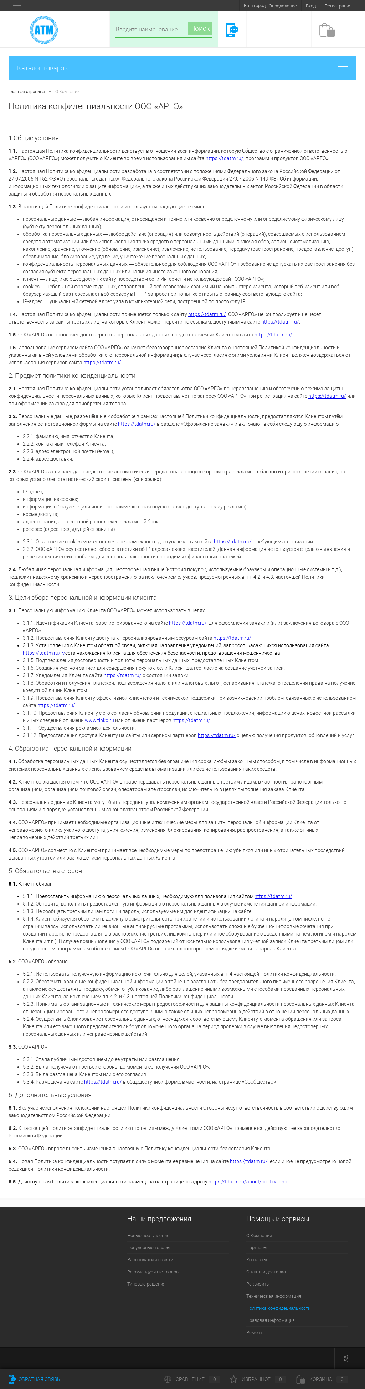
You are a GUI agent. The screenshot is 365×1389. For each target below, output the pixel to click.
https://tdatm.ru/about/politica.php (248, 1182)
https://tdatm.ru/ (224, 158)
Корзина (322, 1379)
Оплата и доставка (266, 1271)
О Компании (259, 1235)
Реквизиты (258, 1284)
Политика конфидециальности (278, 1308)
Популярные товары (148, 1247)
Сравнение (192, 1379)
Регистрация (338, 6)
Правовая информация (270, 1320)
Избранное (258, 1379)
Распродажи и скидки (150, 1259)
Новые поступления (148, 1235)
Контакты (256, 1259)
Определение (283, 6)
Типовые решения (146, 1284)
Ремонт (254, 1332)
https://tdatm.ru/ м (44, 653)
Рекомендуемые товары (153, 1271)
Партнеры (256, 1247)
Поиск (200, 28)
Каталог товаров (182, 68)
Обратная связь (34, 1379)
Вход (311, 6)
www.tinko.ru (99, 720)
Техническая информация (273, 1296)
